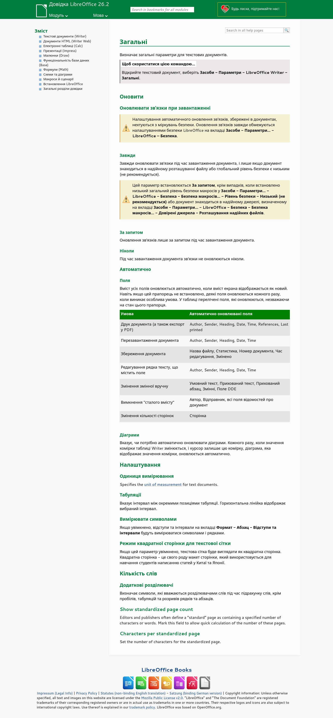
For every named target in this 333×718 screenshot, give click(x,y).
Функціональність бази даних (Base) (64, 62)
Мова (98, 15)
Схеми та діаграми (57, 74)
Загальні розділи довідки (62, 88)
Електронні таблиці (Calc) (63, 46)
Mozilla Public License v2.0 (162, 697)
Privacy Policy (86, 693)
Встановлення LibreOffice (63, 84)
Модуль (56, 15)
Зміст (41, 30)
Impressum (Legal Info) (55, 693)
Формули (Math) (55, 69)
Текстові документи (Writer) (64, 36)
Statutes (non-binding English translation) (132, 693)
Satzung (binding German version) (195, 693)
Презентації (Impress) (60, 51)
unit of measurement (163, 484)
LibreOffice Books (166, 669)
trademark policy (142, 707)
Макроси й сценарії (58, 79)
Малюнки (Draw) (56, 55)
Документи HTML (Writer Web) (67, 41)
